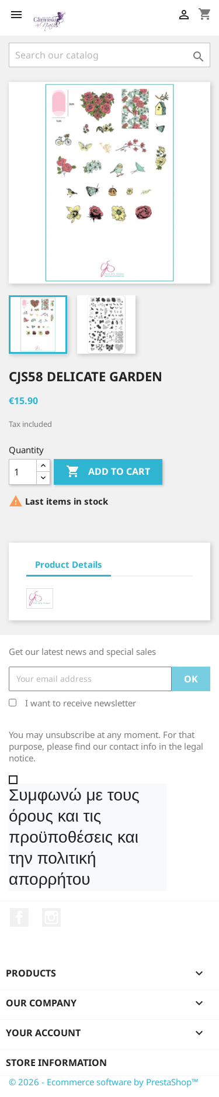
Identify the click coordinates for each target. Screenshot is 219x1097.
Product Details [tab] (68, 564)
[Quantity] (23, 472)
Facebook (19, 917)
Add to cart (108, 471)
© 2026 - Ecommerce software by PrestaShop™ (104, 1082)
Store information (56, 1062)
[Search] (109, 55)
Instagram (51, 917)
